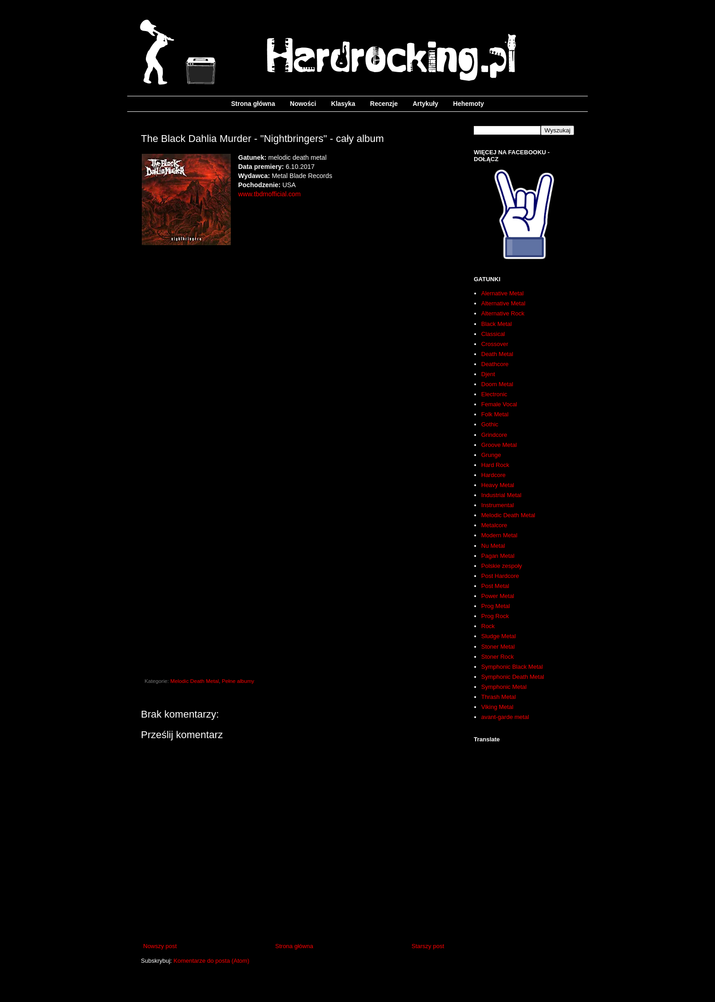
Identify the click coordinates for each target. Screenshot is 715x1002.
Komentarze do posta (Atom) (211, 960)
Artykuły (425, 103)
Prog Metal (495, 606)
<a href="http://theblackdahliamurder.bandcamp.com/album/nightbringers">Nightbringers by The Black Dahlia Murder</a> (293, 355)
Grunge (491, 454)
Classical (493, 334)
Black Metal (496, 323)
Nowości (303, 103)
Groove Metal (499, 444)
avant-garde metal (505, 716)
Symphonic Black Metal (512, 666)
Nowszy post (160, 946)
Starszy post (427, 946)
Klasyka (343, 103)
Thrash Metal (498, 696)
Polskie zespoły (501, 565)
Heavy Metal (497, 485)
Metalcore (494, 525)
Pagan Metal (497, 555)
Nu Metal (493, 545)
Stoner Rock (497, 656)
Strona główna (253, 103)
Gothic (489, 424)
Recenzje (384, 103)
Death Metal (497, 354)
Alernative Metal (502, 293)
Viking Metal (497, 706)
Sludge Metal (498, 636)
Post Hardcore (500, 575)
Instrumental (497, 505)
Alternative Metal (503, 303)
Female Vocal (499, 404)
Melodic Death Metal (195, 681)
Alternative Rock (502, 313)
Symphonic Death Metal (512, 676)
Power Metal (497, 596)
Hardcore (493, 475)
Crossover (494, 344)
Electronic (494, 394)
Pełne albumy (238, 681)
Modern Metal (499, 535)
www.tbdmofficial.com (269, 194)
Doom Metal (497, 384)
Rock (488, 626)
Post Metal (495, 585)
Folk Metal (494, 414)
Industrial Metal (501, 495)
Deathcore (494, 364)
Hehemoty (468, 103)
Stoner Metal (498, 646)
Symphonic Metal (504, 686)
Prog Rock (495, 616)
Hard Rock (495, 465)
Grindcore (494, 434)
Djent (488, 374)
